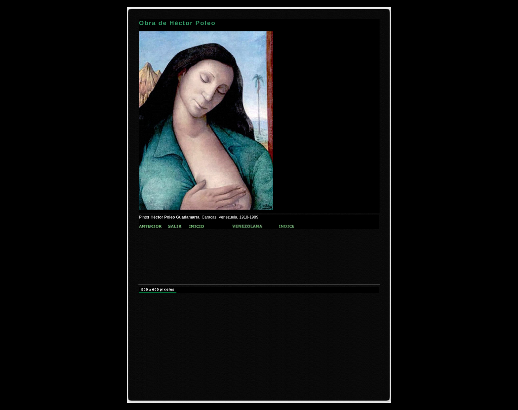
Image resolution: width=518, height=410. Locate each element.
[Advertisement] (259, 245)
